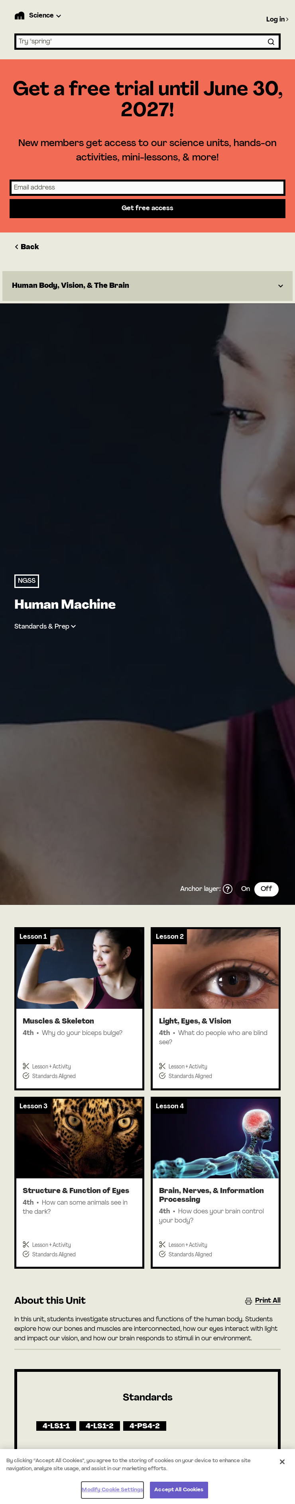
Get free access (147, 208)
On (245, 889)
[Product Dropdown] (46, 16)
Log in (277, 19)
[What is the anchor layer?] (227, 889)
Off (266, 889)
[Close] (282, 1465)
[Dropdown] (147, 286)
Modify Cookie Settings (112, 1493)
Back (26, 247)
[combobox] (147, 41)
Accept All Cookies (178, 1493)
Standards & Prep (41, 627)
